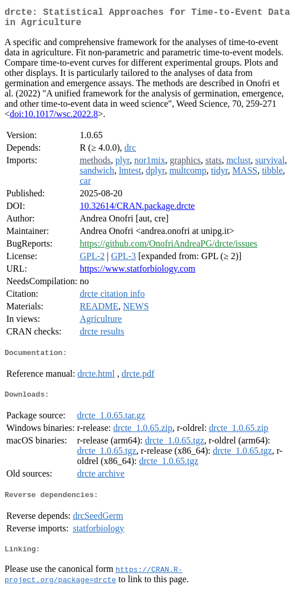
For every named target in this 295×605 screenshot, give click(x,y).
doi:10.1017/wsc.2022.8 (54, 118)
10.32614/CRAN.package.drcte (136, 210)
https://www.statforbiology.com (137, 273)
